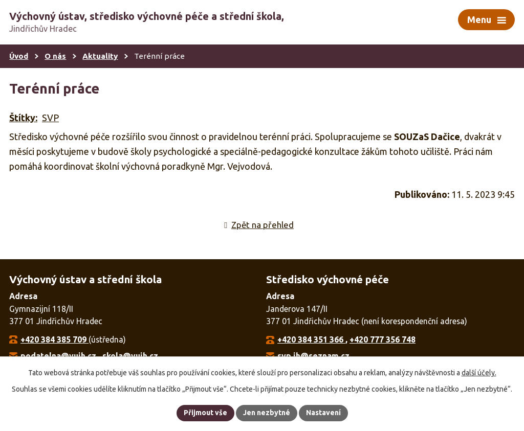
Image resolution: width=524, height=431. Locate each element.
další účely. (479, 373)
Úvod (18, 56)
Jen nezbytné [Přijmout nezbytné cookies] (266, 413)
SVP (50, 117)
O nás (55, 56)
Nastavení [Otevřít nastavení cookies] (323, 413)
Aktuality (100, 56)
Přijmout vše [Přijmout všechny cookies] (205, 413)
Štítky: (23, 117)
